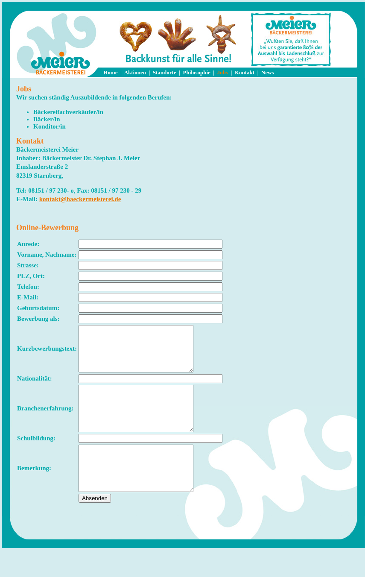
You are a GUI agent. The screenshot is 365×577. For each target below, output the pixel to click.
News (267, 72)
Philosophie (196, 72)
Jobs (222, 72)
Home (110, 72)
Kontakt (244, 72)
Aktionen (135, 72)
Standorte (164, 72)
